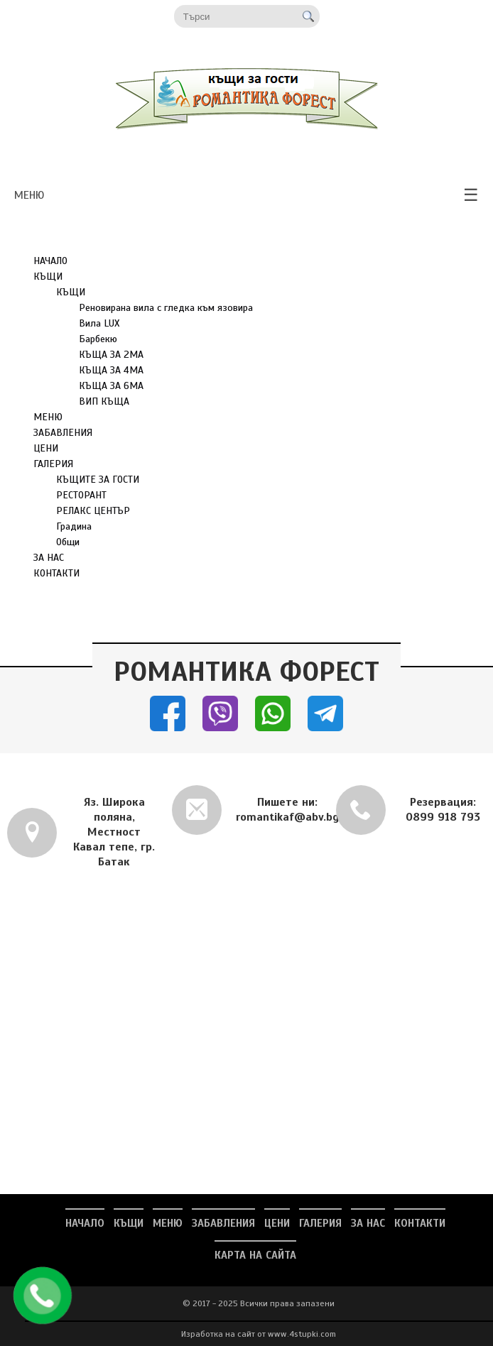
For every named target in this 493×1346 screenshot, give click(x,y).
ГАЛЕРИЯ (53, 464)
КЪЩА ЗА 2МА (111, 355)
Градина (74, 526)
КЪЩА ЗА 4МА (111, 370)
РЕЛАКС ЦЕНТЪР (93, 511)
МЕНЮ (48, 417)
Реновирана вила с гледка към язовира (166, 308)
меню (246, 195)
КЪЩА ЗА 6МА (111, 386)
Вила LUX (99, 323)
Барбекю (98, 339)
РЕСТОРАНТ (81, 495)
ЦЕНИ (45, 448)
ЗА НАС (48, 558)
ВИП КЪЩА (104, 401)
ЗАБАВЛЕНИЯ (62, 433)
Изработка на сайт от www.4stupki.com (258, 1334)
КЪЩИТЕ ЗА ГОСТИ (97, 480)
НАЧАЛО (50, 261)
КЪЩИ (48, 276)
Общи (68, 542)
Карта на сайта (255, 1255)
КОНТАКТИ (56, 573)
